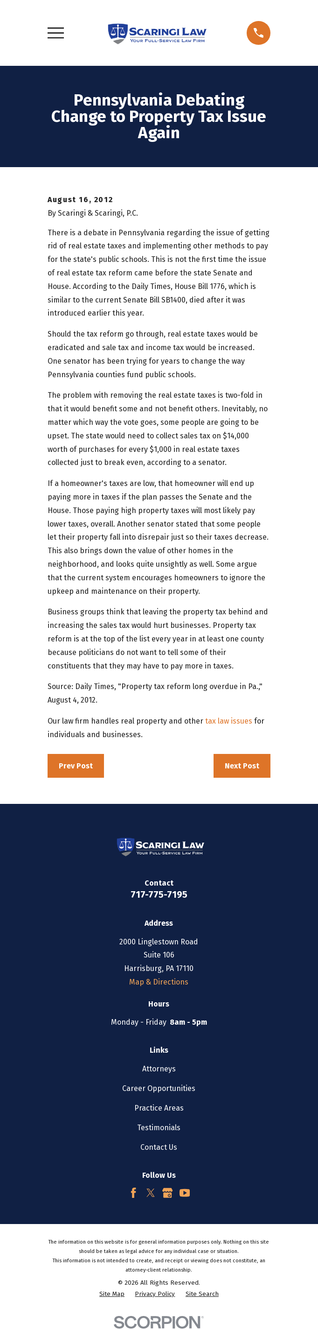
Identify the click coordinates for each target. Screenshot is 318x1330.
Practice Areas (159, 1108)
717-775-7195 (159, 894)
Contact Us (158, 1147)
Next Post (242, 765)
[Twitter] (150, 1193)
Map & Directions (158, 982)
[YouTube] (185, 1193)
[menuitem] (111, 1294)
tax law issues (228, 721)
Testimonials (158, 1127)
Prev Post (76, 765)
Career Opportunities (158, 1088)
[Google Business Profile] (167, 1193)
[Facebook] (133, 1193)
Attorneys (159, 1068)
